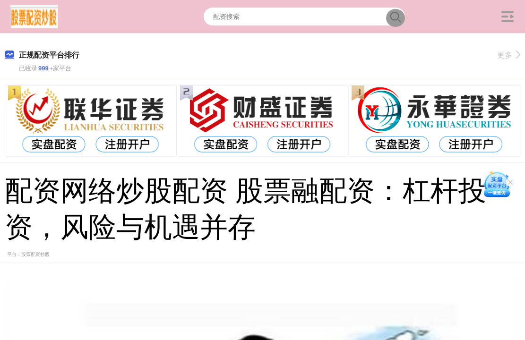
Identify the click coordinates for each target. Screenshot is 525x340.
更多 (508, 55)
